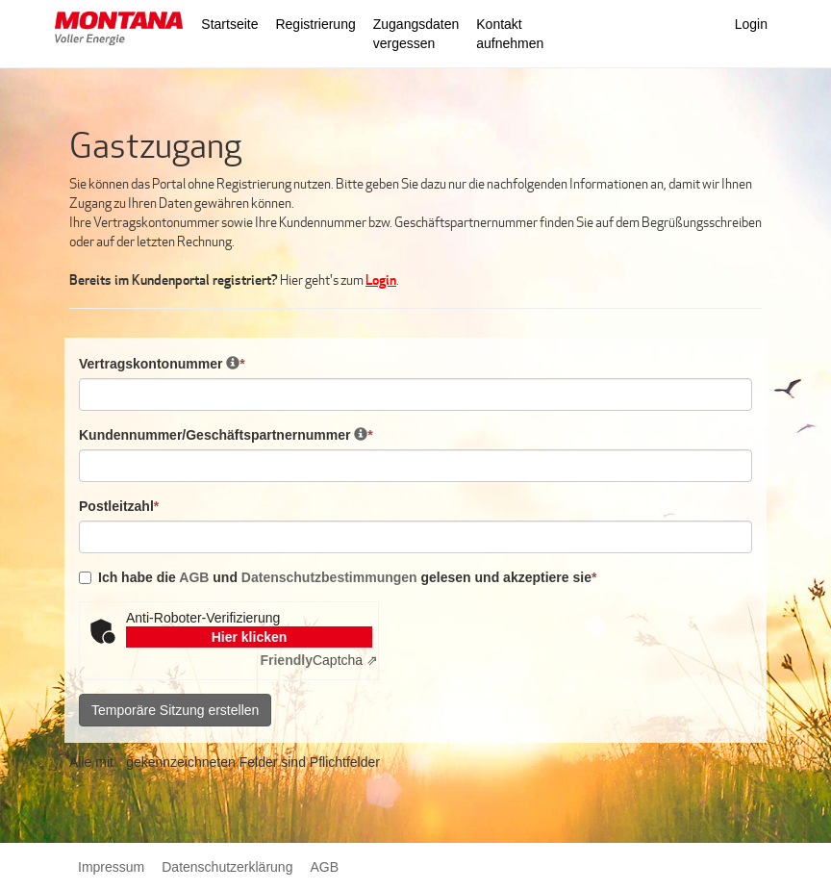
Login (751, 24)
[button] (119, 31)
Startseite (229, 24)
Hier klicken (250, 637)
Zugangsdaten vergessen (416, 33)
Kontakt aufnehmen (509, 33)
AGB (196, 577)
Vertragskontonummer (162, 363)
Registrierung (315, 24)
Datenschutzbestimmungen (329, 577)
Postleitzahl (119, 505)
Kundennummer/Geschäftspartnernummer (226, 434)
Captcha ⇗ (319, 660)
